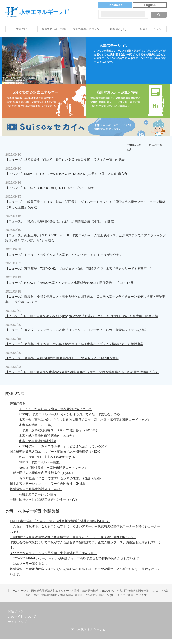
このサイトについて (22, 616)
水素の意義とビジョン (86, 29)
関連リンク (16, 611)
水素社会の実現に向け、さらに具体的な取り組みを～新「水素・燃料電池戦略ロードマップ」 (84, 419)
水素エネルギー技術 (54, 29)
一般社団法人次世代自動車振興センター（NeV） (44, 499)
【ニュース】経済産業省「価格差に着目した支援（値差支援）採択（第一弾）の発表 (65, 159)
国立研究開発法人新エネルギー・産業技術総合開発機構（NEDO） (56, 451)
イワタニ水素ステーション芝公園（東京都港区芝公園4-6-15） (53, 553)
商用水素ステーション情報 (37, 494)
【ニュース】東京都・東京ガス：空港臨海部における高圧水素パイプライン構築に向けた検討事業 (74, 344)
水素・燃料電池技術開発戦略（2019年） (47, 435)
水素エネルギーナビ (37, 12)
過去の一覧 (155, 144)
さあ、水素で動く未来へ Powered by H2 (47, 457)
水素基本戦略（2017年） (36, 425)
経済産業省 (18, 403)
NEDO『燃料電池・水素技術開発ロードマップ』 (53, 467)
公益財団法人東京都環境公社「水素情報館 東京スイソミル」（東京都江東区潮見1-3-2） (73, 537)
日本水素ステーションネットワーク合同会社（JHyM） (48, 483)
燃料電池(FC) (118, 29)
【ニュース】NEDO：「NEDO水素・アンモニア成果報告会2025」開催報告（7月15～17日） (70, 282)
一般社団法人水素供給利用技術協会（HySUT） (43, 473)
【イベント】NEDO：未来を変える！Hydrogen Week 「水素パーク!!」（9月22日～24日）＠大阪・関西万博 (81, 316)
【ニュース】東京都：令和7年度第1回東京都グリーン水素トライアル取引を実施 (62, 358)
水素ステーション (150, 29)
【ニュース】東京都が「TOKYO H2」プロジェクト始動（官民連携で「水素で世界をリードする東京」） (79, 268)
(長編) (87, 478)
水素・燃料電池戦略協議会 (37, 441)
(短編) (96, 478)
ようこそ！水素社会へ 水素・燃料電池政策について (55, 409)
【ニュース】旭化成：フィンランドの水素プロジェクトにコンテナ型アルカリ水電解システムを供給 (75, 330)
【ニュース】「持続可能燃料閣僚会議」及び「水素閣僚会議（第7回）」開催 (59, 221)
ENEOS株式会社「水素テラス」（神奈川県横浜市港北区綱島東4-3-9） (60, 521)
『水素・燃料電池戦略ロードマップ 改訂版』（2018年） (59, 430)
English (150, 5)
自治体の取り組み (135, 147)
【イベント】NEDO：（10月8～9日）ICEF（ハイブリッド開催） (51, 188)
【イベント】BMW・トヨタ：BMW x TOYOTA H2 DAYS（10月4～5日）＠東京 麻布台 (66, 174)
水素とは (21, 29)
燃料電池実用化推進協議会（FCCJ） (36, 489)
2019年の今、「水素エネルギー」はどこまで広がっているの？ (63, 446)
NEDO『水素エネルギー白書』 (40, 462)
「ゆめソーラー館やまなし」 (30, 563)
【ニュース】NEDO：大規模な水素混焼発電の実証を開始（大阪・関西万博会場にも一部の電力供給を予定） (82, 372)
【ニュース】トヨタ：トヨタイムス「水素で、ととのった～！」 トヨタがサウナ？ (63, 254)
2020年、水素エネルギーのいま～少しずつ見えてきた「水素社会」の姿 (69, 414)
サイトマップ (17, 622)
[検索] (123, 14)
